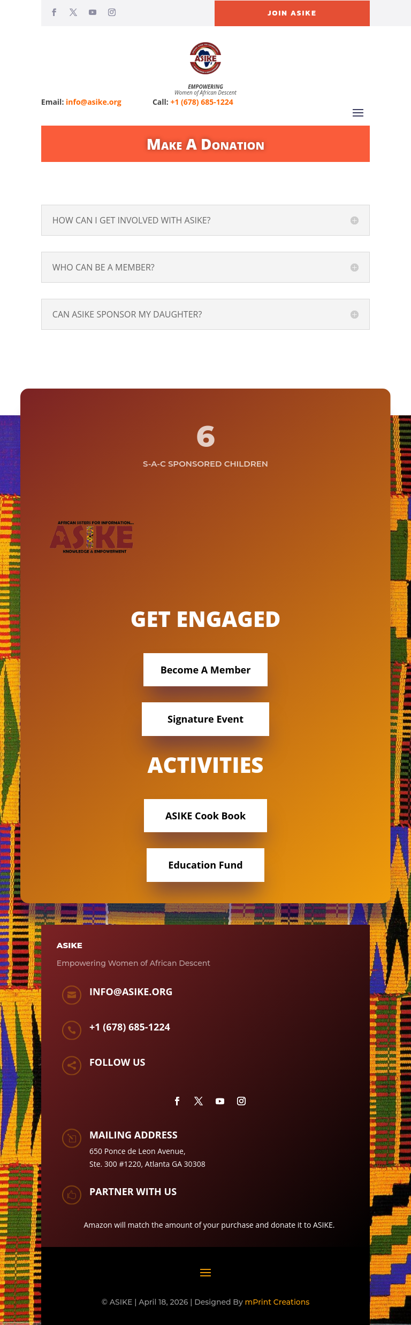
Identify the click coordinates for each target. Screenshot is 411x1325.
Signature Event (205, 718)
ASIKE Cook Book (205, 815)
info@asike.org (93, 102)
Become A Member (206, 669)
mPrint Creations (277, 1302)
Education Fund (205, 864)
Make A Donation (205, 144)
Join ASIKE (292, 13)
